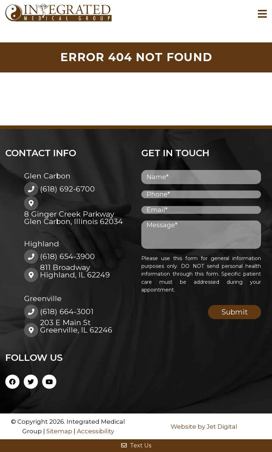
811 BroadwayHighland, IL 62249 (75, 271)
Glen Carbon (47, 175)
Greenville (43, 298)
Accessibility (95, 431)
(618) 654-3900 (67, 256)
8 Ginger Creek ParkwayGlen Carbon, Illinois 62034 (73, 217)
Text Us (136, 445)
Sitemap (59, 431)
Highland (41, 243)
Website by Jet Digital (204, 426)
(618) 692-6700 (67, 189)
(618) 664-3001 (67, 311)
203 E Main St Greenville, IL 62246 (76, 326)
